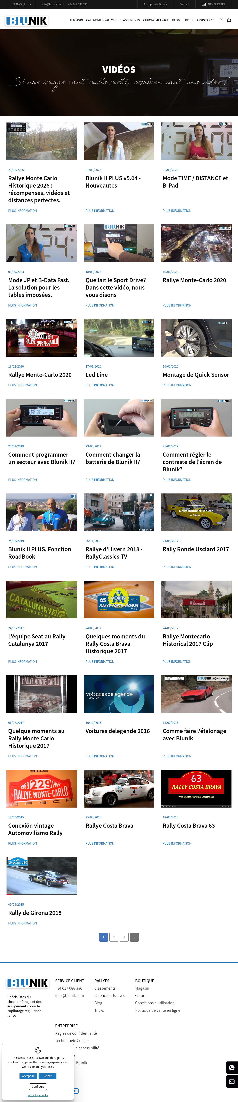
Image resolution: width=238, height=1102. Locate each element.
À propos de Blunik (155, 4)
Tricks (188, 20)
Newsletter (216, 4)
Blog (176, 20)
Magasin (76, 20)
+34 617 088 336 (77, 4)
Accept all (28, 1076)
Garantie (142, 995)
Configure (38, 1086)
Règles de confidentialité (76, 1033)
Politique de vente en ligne (157, 1010)
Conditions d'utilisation (155, 1002)
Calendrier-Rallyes (101, 20)
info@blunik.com (52, 4)
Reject (47, 1076)
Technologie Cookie (72, 1040)
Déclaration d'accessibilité (77, 1047)
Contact (184, 4)
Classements (130, 20)
